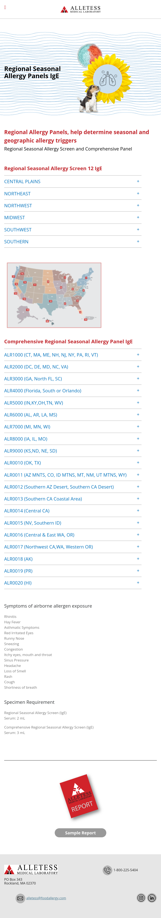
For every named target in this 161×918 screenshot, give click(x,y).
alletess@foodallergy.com (46, 898)
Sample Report (80, 833)
